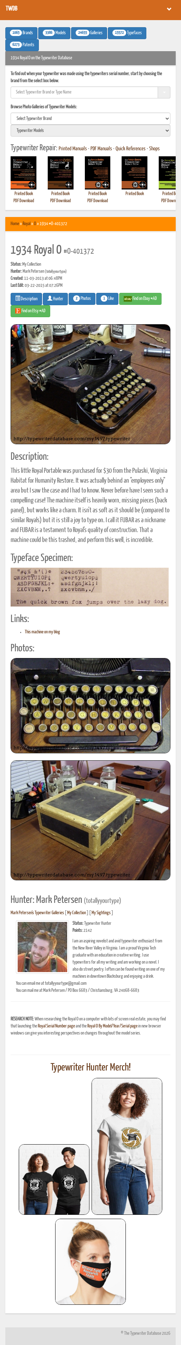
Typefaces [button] (127, 33)
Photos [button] (82, 298)
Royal (26, 224)
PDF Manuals (101, 148)
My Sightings (101, 913)
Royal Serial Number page (56, 1026)
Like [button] (107, 298)
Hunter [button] (55, 298)
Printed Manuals (73, 148)
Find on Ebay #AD (140, 299)
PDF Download (23, 201)
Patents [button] (22, 45)
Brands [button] (21, 33)
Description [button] (26, 298)
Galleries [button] (89, 33)
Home (15, 224)
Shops (154, 148)
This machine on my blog (42, 632)
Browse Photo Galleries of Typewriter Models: (44, 107)
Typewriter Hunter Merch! (91, 1068)
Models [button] (54, 33)
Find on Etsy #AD (30, 311)
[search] (90, 119)
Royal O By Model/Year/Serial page (112, 1026)
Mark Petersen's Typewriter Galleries (37, 913)
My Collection (76, 913)
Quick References (131, 148)
